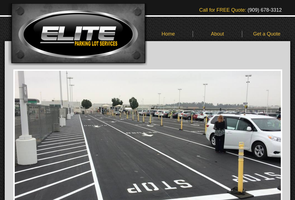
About (217, 34)
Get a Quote (266, 34)
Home (168, 34)
